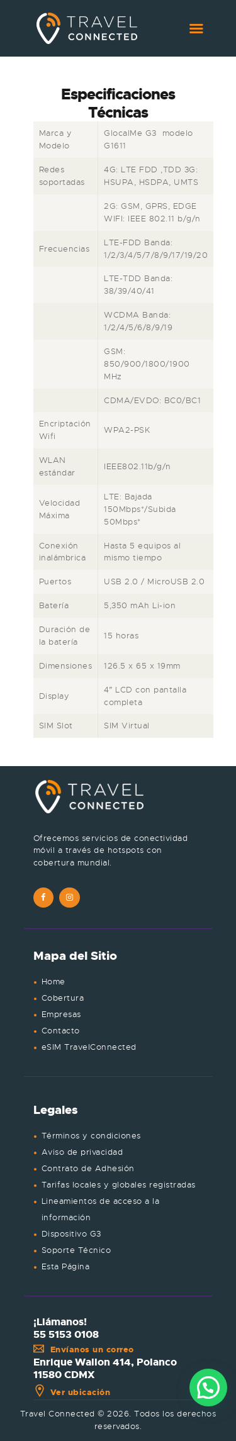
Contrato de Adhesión (88, 1168)
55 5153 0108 (66, 1334)
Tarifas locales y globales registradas (119, 1184)
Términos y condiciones (91, 1135)
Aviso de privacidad (82, 1152)
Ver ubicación (72, 1392)
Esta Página (66, 1266)
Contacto (61, 1030)
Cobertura (63, 998)
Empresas (61, 1014)
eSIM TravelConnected (89, 1047)
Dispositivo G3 (71, 1233)
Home (53, 981)
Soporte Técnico (76, 1250)
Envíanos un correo (83, 1349)
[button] (208, 1387)
